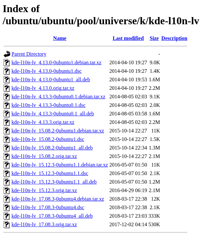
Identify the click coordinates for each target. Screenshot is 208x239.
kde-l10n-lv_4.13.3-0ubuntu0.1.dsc (48, 105)
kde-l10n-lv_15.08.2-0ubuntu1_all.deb (52, 147)
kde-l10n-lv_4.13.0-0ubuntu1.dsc (46, 71)
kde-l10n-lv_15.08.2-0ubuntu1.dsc (47, 139)
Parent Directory (28, 54)
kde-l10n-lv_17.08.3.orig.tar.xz (44, 224)
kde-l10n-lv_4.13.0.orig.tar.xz (42, 88)
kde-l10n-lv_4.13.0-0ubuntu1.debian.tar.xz (56, 62)
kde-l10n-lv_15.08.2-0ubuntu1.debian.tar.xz (57, 130)
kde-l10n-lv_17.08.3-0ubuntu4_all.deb (52, 216)
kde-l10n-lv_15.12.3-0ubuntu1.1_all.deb (54, 182)
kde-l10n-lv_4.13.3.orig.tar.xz (42, 122)
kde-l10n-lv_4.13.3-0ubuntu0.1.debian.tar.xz (58, 96)
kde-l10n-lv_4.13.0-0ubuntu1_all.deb (50, 79)
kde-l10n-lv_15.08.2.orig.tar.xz (44, 156)
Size (154, 38)
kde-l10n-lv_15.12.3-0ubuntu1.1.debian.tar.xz (59, 165)
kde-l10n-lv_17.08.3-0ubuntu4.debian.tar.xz (57, 199)
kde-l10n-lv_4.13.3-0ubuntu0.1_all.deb (52, 113)
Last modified (128, 38)
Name (59, 38)
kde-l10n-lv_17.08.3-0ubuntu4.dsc (47, 207)
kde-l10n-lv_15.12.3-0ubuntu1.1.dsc (49, 173)
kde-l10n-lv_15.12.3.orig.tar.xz (44, 190)
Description (174, 38)
